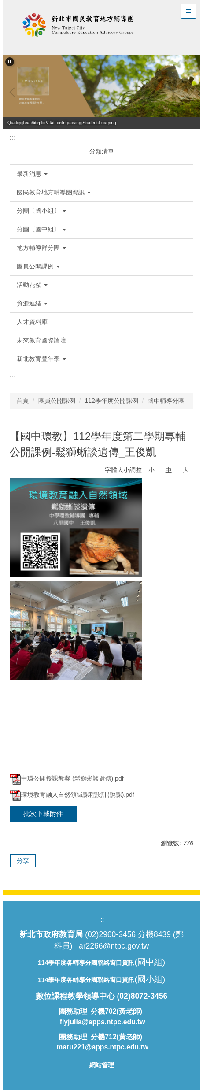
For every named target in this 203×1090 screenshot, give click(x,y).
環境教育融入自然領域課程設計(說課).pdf (72, 794)
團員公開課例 (56, 400)
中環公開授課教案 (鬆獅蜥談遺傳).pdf (67, 778)
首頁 (22, 400)
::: (12, 137)
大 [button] (186, 469)
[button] (9, 61)
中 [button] (169, 469)
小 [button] (151, 469)
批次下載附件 (43, 813)
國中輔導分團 (166, 400)
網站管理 (101, 1064)
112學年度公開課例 (111, 400)
